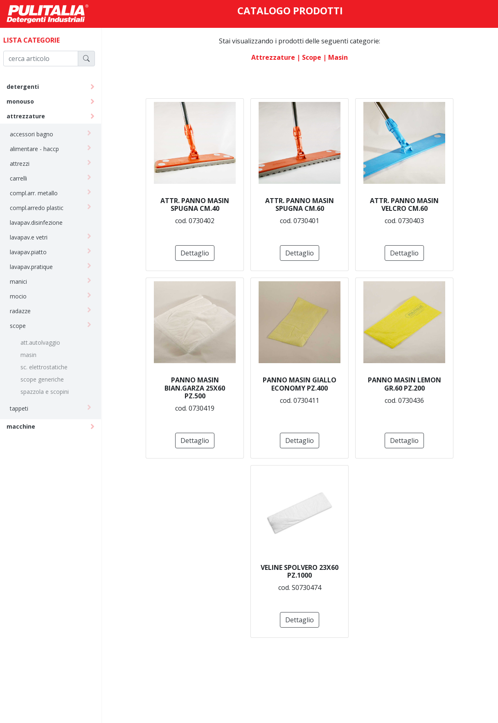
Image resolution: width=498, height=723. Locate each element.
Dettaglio (197, 253)
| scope (311, 57)
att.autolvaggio (44, 342)
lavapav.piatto (32, 252)
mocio (22, 296)
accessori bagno (35, 134)
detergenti (26, 86)
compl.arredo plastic (40, 208)
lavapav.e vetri (32, 237)
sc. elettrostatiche (47, 367)
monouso (24, 101)
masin (32, 355)
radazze (24, 311)
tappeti (23, 408)
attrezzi (23, 163)
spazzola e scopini (48, 391)
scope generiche (46, 379)
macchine (24, 426)
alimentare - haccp (38, 149)
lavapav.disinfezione (40, 222)
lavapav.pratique (35, 267)
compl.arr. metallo (37, 193)
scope (21, 326)
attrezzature (29, 116)
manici (22, 281)
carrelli (22, 178)
